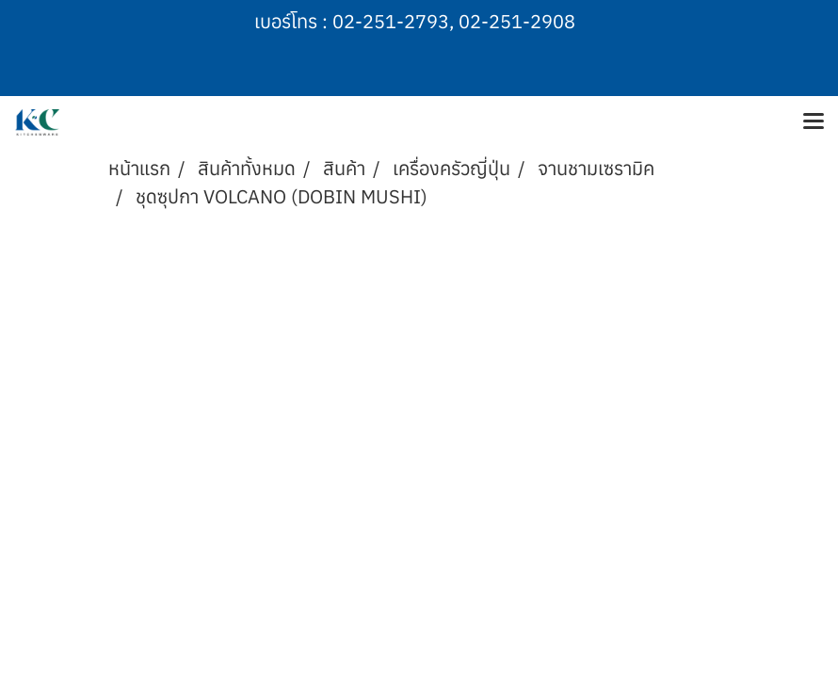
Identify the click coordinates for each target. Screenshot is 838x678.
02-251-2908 (517, 21)
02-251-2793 (390, 21)
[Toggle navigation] (813, 122)
